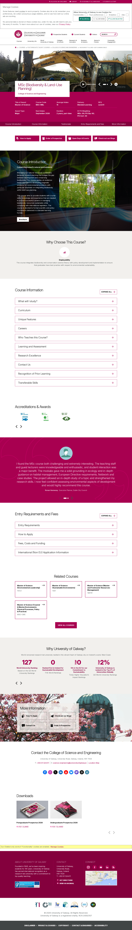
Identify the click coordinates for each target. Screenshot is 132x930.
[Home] (15, 47)
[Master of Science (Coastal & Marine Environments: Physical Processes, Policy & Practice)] (31, 608)
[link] (38, 905)
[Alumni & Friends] (99, 41)
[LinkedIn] (61, 773)
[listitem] (66, 71)
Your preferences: (96, 15)
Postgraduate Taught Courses (38, 47)
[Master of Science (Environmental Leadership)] (31, 587)
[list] (66, 71)
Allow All (86, 19)
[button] (99, 84)
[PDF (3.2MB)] (22, 827)
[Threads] (82, 773)
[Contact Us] (33, 725)
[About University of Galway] (47, 41)
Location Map (94, 763)
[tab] (104, 84)
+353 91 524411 (43, 763)
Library (74, 1)
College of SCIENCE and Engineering (64, 47)
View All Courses (66, 625)
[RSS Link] (113, 867)
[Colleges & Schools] (61, 41)
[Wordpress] (87, 773)
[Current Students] (78, 35)
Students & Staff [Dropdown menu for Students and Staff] (109, 1)
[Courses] (20, 41)
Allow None (100, 19)
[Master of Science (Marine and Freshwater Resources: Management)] (101, 588)
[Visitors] (93, 35)
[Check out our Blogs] (62, 716)
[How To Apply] (33, 716)
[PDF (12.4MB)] (56, 827)
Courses (22, 47)
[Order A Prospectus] (62, 725)
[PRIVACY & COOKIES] (48, 925)
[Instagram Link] (88, 867)
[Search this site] (115, 34)
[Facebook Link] (95, 867)
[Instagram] (50, 773)
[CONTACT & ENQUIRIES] (83, 925)
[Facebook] (45, 773)
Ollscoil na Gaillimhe (59, 1)
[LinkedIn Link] (107, 867)
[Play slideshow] (116, 84)
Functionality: (79, 15)
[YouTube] (66, 773)
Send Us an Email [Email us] (67, 883)
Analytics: (112, 15)
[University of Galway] (29, 34)
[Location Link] (101, 884)
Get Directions (66, 880)
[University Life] (32, 41)
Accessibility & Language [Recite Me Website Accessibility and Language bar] (90, 2)
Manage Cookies (57, 847)
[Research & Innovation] (74, 41)
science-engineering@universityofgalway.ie (70, 763)
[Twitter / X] (55, 773)
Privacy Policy (64, 24)
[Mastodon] (76, 773)
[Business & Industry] (86, 41)
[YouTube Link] (101, 867)
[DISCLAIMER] (31, 925)
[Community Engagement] (111, 41)
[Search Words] (109, 34)
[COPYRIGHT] (64, 925)
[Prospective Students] (59, 35)
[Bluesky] (71, 773)
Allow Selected (116, 19)
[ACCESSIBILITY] (101, 925)
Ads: (123, 15)
